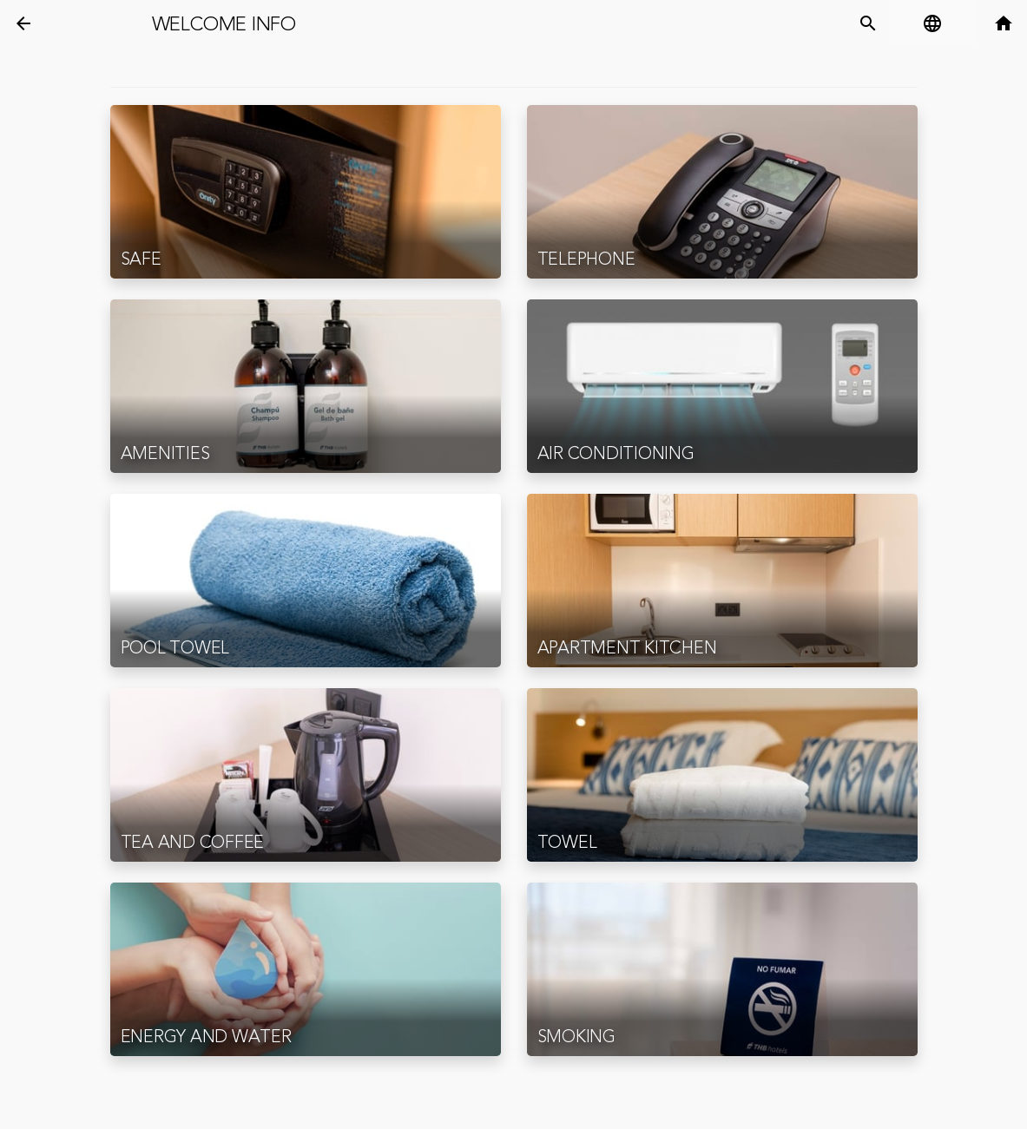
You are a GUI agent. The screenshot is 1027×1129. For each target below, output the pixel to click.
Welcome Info (224, 24)
